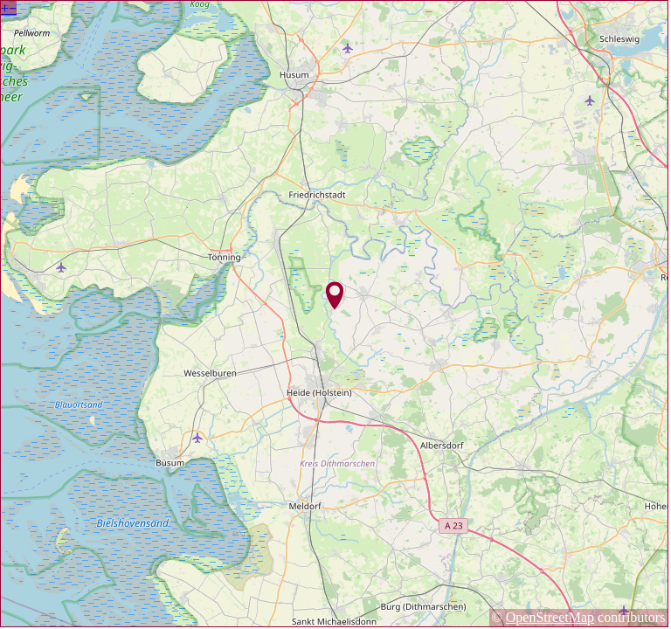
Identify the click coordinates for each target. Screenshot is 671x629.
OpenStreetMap (550, 617)
